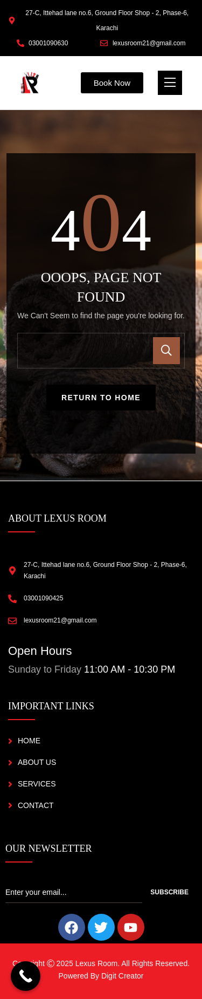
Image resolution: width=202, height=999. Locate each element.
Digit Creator (122, 975)
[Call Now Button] (25, 976)
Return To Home (101, 397)
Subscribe (169, 892)
